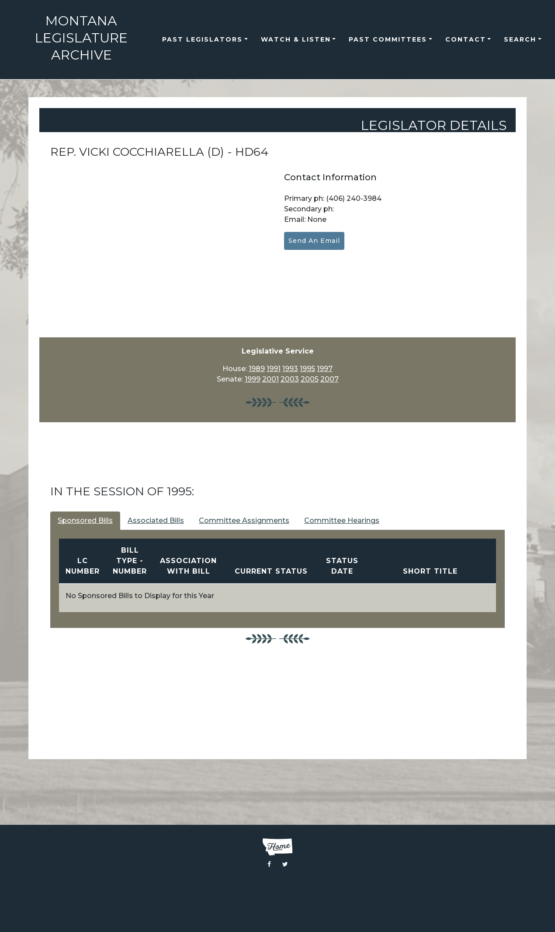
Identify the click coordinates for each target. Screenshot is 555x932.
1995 (307, 368)
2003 (290, 379)
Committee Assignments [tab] (244, 520)
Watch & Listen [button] (296, 39)
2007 (329, 379)
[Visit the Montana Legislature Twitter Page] (285, 864)
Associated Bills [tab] (156, 520)
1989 (257, 368)
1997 (325, 368)
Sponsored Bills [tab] (85, 520)
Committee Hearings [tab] (341, 520)
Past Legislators (202, 39)
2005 (310, 379)
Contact (465, 39)
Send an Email (314, 241)
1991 (274, 368)
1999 (252, 379)
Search (520, 39)
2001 (270, 379)
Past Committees (388, 39)
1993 (290, 368)
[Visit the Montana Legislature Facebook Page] (269, 864)
